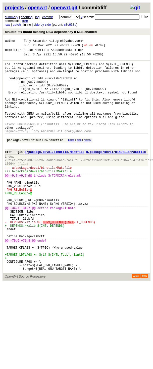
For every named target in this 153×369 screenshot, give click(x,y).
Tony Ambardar (35, 41)
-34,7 (14, 240)
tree (25, 21)
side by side (42, 24)
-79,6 (14, 279)
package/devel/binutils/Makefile (35, 159)
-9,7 (14, 200)
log (37, 17)
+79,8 (25, 279)
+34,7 (25, 240)
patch (17, 24)
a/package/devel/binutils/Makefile (54, 172)
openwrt (37, 7)
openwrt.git (64, 7)
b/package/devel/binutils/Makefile (116, 172)
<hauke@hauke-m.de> (67, 52)
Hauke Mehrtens (36, 52)
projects (14, 7)
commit (47, 17)
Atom (136, 320)
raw (7, 24)
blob (79, 158)
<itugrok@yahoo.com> (66, 41)
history (87, 158)
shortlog (26, 17)
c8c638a (70, 24)
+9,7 (23, 200)
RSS (144, 320)
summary (11, 17)
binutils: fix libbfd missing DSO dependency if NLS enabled (51, 32)
